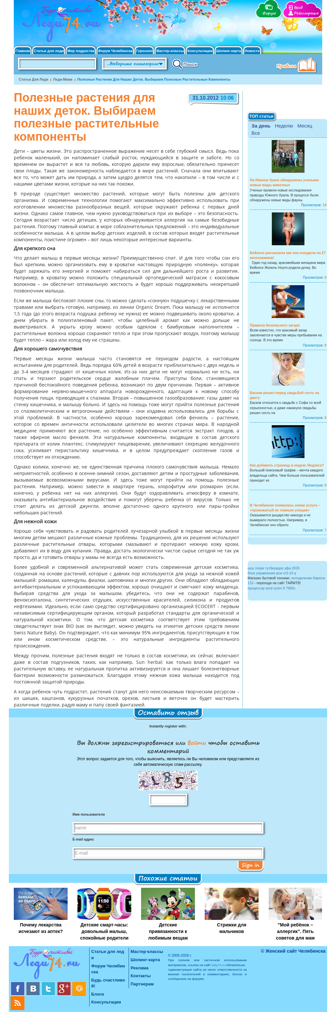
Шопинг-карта (228, 51)
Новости (252, 51)
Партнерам (142, 984)
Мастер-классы (170, 51)
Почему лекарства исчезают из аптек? (41, 928)
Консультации (200, 51)
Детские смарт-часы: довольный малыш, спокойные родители (104, 931)
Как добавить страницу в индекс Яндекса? (287, 465)
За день (261, 126)
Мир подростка (80, 51)
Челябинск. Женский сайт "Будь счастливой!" (60, 25)
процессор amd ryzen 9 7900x (271, 588)
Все (256, 133)
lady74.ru (218, 965)
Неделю (284, 126)
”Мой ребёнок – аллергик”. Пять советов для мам (295, 931)
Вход (298, 7)
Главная (22, 51)
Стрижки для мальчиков (231, 928)
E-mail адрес (83, 839)
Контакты (141, 975)
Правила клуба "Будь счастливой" (297, 66)
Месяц (304, 126)
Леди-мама (63, 79)
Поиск (185, 64)
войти (196, 742)
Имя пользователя (89, 814)
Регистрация (306, 13)
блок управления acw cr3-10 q (272, 573)
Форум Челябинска (115, 51)
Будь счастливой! (108, 983)
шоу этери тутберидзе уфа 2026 (274, 568)
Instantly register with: (167, 726)
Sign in (250, 865)
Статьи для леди (49, 51)
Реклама (139, 967)
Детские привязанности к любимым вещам (168, 931)
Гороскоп (144, 51)
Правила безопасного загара (275, 325)
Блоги (97, 994)
